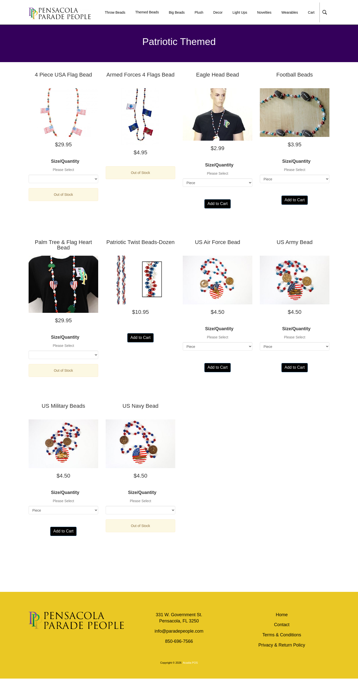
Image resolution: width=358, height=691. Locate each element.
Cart (311, 12)
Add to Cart (218, 204)
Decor (218, 12)
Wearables (289, 12)
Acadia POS (190, 662)
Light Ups (239, 12)
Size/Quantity (63, 161)
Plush (199, 12)
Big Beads (177, 12)
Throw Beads (115, 12)
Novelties (264, 12)
